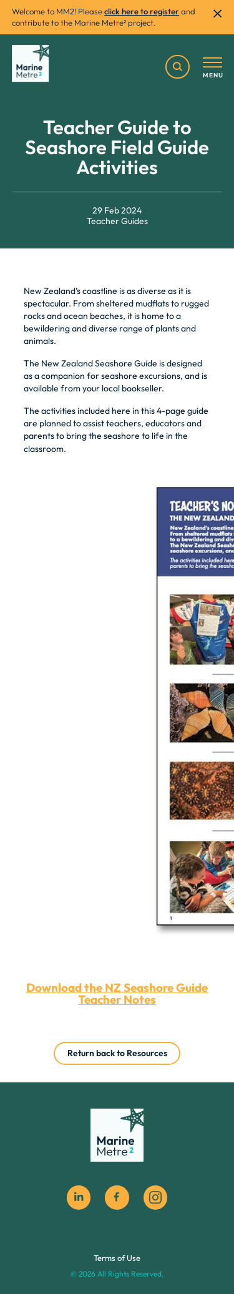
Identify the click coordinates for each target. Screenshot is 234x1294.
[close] (217, 13)
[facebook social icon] (117, 1198)
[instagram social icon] (155, 1198)
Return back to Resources (117, 1053)
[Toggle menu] (212, 68)
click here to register (141, 11)
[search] (177, 67)
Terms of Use (117, 1258)
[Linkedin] (78, 1198)
